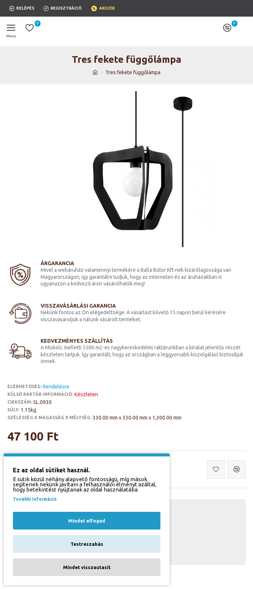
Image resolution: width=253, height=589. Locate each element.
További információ (35, 499)
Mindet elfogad (86, 520)
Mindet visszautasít (87, 567)
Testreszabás (86, 544)
